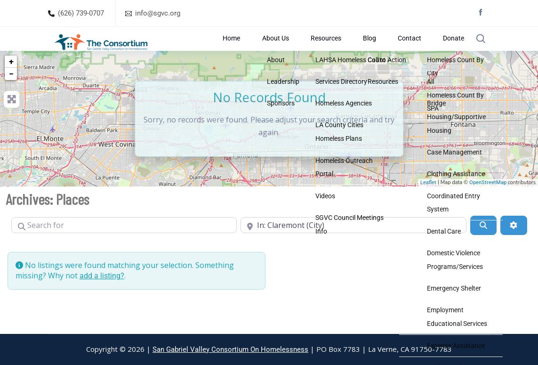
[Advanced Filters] (513, 247)
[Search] (483, 247)
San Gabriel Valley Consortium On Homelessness (230, 349)
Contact (416, 49)
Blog (390, 49)
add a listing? (102, 297)
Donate (445, 49)
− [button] (11, 96)
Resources (360, 49)
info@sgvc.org (157, 13)
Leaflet (428, 205)
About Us (325, 49)
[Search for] (124, 247)
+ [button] (11, 84)
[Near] (353, 247)
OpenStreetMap (487, 205)
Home (296, 49)
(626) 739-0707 (81, 13)
